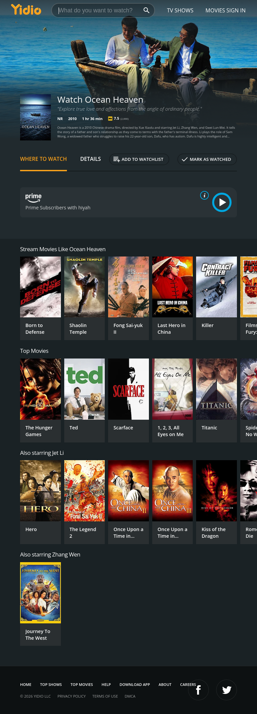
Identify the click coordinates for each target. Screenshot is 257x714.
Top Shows (51, 684)
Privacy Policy (72, 696)
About (165, 684)
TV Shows (180, 10)
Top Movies (82, 684)
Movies (215, 10)
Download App (134, 684)
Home (25, 684)
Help (106, 684)
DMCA (129, 696)
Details (90, 159)
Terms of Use (105, 696)
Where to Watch (43, 159)
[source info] (203, 195)
